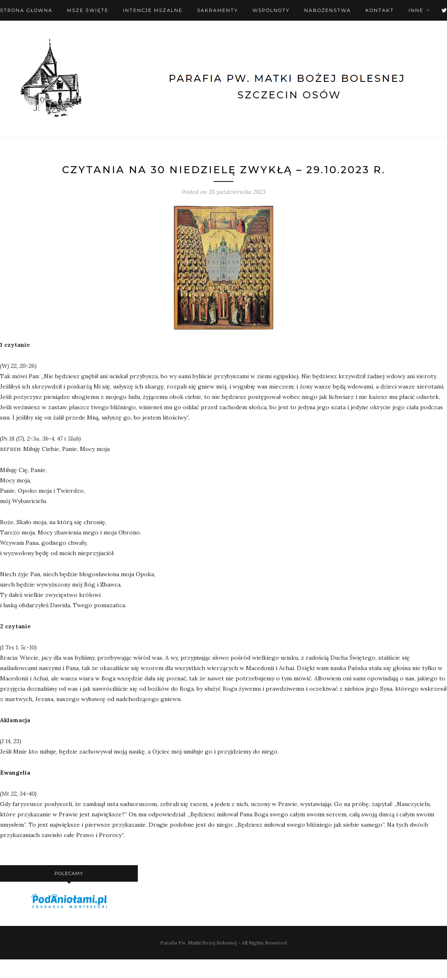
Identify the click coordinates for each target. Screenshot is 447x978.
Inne (416, 10)
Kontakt (379, 10)
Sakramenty (217, 10)
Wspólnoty (271, 10)
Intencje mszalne (153, 10)
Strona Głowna (26, 10)
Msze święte (87, 10)
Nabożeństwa (327, 10)
